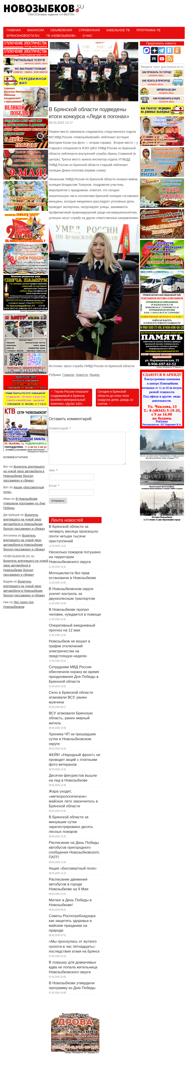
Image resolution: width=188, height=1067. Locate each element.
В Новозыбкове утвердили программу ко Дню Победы (24, 503)
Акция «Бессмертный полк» (73, 868)
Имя (53, 470)
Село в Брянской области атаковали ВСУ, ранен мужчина (71, 697)
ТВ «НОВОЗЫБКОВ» (61, 35)
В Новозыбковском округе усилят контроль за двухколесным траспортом (72, 594)
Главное (68, 375)
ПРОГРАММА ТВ (148, 30)
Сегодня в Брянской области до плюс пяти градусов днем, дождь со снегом (115, 397)
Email (54, 486)
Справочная (89, 30)
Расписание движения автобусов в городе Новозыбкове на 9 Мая (68, 884)
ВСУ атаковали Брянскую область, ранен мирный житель (71, 718)
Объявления (61, 30)
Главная (14, 30)
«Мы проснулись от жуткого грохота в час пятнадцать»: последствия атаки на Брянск (74, 946)
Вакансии (35, 30)
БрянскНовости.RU (23, 35)
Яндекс (95, 375)
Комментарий (60, 428)
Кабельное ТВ (118, 30)
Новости (82, 375)
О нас (87, 35)
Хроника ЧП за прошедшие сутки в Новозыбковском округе (72, 739)
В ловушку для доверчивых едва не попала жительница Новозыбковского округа (73, 967)
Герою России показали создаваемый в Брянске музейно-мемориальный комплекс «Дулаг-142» (69, 397)
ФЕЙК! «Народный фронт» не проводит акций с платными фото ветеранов (74, 760)
